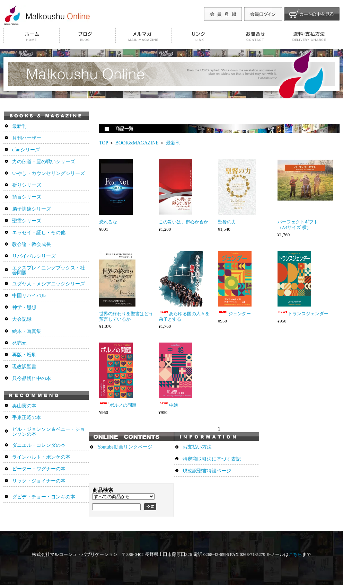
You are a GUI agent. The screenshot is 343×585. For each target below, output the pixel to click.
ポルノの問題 (118, 405)
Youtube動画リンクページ (124, 447)
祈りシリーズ (26, 185)
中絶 (168, 405)
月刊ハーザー (26, 138)
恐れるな (108, 221)
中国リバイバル (29, 295)
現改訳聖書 (24, 366)
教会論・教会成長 (31, 244)
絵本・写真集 (26, 331)
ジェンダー (234, 313)
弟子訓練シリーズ (31, 209)
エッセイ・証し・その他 (38, 232)
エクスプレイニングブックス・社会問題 (48, 270)
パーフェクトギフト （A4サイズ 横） (302, 224)
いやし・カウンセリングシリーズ (48, 173)
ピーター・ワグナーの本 (38, 468)
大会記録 (22, 319)
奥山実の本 (24, 405)
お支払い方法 (197, 447)
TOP (103, 142)
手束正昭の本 (26, 417)
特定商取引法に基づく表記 (212, 459)
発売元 (19, 343)
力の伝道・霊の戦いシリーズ (43, 161)
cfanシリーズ (26, 149)
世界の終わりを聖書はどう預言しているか (126, 316)
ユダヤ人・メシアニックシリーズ (48, 283)
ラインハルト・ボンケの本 (41, 457)
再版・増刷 (24, 354)
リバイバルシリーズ (34, 256)
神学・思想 (24, 307)
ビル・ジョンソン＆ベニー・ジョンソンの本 (48, 432)
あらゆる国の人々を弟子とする (184, 316)
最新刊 (173, 142)
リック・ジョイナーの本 (38, 481)
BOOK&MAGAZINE (137, 142)
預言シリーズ (26, 197)
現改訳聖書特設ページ (207, 470)
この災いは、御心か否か (183, 221)
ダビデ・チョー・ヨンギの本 (43, 496)
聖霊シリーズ (26, 220)
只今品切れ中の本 (31, 378)
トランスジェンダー (303, 313)
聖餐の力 (227, 221)
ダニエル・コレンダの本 (38, 445)
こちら (295, 554)
